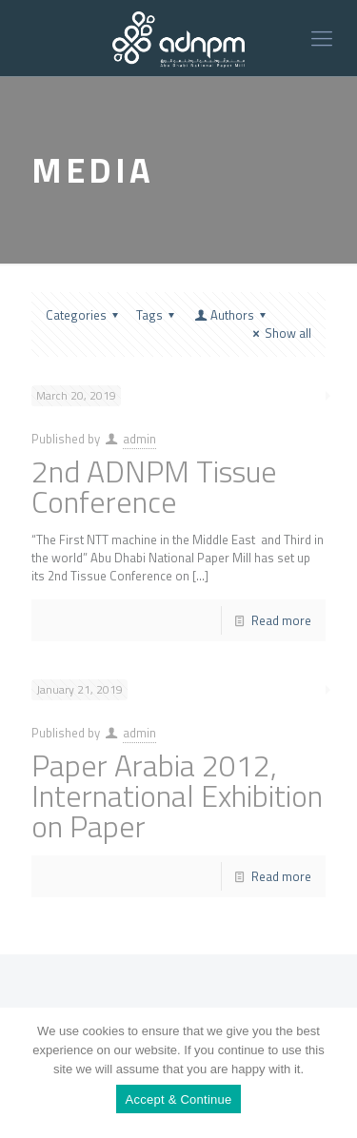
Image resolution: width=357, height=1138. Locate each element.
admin (139, 438)
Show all (279, 333)
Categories (85, 314)
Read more (281, 620)
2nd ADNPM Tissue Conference (154, 486)
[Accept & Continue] (333, 1073)
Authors (231, 314)
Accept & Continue (179, 1099)
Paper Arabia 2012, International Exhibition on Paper (177, 795)
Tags (158, 314)
